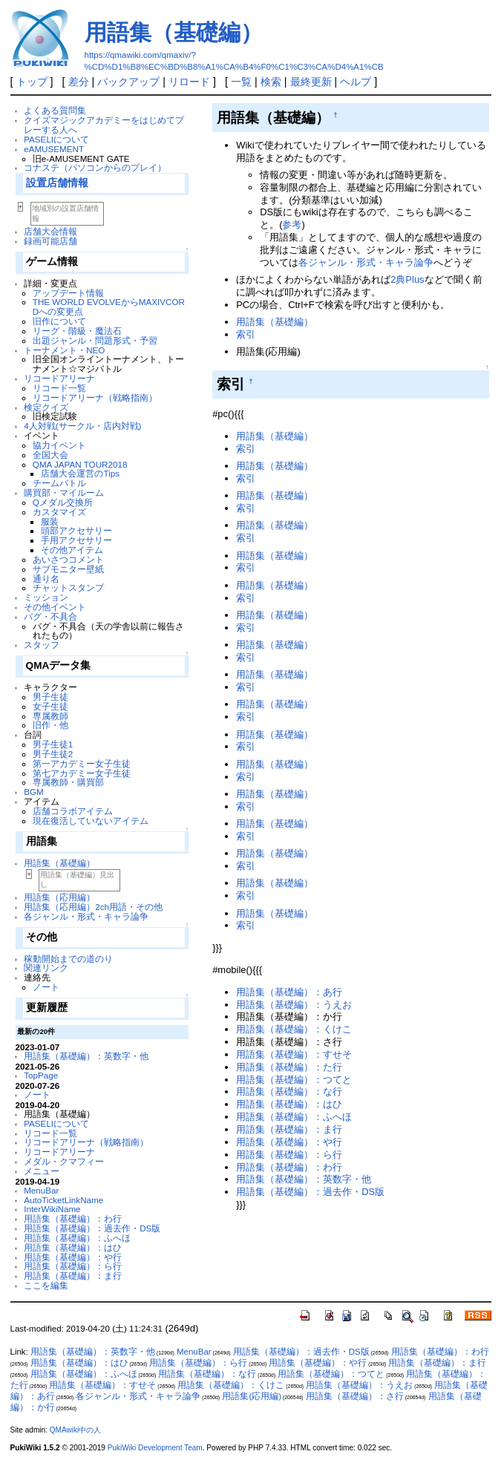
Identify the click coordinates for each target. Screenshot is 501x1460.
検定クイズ (46, 407)
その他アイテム (72, 549)
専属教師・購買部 (68, 782)
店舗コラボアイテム (73, 811)
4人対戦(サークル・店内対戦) (82, 426)
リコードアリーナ (59, 378)
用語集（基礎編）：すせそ (294, 1054)
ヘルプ (355, 82)
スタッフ (41, 644)
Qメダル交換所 (63, 502)
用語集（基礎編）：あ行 (289, 992)
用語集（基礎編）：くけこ (294, 1029)
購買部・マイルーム (64, 492)
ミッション (46, 597)
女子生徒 (50, 706)
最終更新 (311, 82)
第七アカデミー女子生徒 (82, 773)
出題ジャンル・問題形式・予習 (95, 340)
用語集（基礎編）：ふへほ (77, 1238)
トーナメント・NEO (64, 350)
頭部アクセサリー (76, 530)
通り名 (46, 578)
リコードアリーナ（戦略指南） (95, 397)
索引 (245, 334)
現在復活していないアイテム (90, 820)
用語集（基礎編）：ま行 (73, 1275)
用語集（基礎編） (174, 32)
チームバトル (59, 483)
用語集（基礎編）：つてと (294, 1079)
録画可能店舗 (50, 241)
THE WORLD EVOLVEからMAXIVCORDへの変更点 (109, 306)
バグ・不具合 (50, 616)
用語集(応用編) (251, 1396)
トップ (32, 82)
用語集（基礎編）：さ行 (355, 1396)
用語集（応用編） (59, 897)
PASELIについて (56, 139)
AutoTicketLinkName (63, 1200)
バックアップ (128, 82)
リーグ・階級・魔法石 (77, 330)
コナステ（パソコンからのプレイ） (95, 167)
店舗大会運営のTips (80, 473)
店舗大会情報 (50, 231)
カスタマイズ (59, 512)
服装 (50, 521)
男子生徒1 (53, 744)
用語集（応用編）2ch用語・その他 (93, 906)
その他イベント (55, 607)
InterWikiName (52, 1209)
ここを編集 (46, 1285)
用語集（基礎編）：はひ (73, 1247)
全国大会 (50, 454)
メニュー (41, 1171)
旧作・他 (50, 725)
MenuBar (41, 1190)
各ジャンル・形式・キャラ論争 (86, 916)
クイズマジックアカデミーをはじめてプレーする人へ (104, 124)
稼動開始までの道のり (68, 958)
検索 (271, 82)
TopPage (41, 1075)
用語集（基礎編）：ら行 (73, 1266)
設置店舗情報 (57, 183)
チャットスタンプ (68, 587)
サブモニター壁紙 (68, 569)
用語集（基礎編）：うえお (294, 1004)
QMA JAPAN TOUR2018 (80, 464)
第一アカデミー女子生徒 (82, 763)
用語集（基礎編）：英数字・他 (86, 1056)
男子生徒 (50, 696)
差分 (78, 82)
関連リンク (46, 967)
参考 (291, 224)
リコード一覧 (59, 388)
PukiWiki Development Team (155, 1448)
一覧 (241, 82)
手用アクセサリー (76, 540)
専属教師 (50, 716)
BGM (34, 791)
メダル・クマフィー (64, 1161)
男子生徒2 (53, 754)
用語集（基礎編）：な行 (289, 1091)
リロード (189, 82)
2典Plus (407, 279)
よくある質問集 (55, 110)
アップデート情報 (68, 293)
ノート (46, 987)
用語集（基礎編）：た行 (289, 1067)
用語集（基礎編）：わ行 (73, 1218)
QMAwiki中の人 (76, 1430)
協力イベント (59, 445)
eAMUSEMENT (54, 149)
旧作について (59, 321)
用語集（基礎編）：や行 (73, 1257)
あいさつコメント (68, 559)
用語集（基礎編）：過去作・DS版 (92, 1228)
